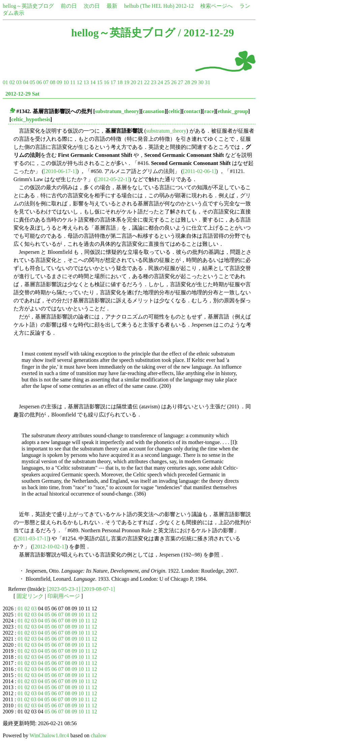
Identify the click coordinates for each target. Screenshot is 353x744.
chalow (98, 735)
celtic (174, 111)
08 (52, 82)
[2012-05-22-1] (112, 179)
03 (19, 82)
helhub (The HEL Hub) (149, 6)
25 (167, 82)
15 (99, 82)
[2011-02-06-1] (199, 171)
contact (192, 111)
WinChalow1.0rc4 (49, 735)
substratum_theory (117, 111)
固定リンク (30, 596)
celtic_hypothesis (30, 119)
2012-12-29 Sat (22, 94)
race (209, 111)
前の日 (69, 6)
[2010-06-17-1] (60, 171)
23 (153, 82)
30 (200, 82)
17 (113, 82)
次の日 (92, 6)
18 (119, 82)
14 (92, 82)
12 (79, 82)
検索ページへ (216, 6)
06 (39, 82)
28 (187, 82)
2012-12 (185, 6)
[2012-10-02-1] (49, 546)
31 (207, 82)
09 (59, 82)
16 (106, 82)
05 (32, 82)
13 (86, 82)
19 (126, 82)
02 (12, 82)
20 (133, 82)
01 (5, 82)
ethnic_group (232, 111)
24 (160, 82)
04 (25, 82)
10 (66, 82)
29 (194, 82)
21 (140, 82)
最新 (112, 6)
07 (46, 82)
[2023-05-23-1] (64, 589)
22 (146, 82)
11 (72, 82)
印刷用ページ (64, 596)
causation (154, 111)
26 (173, 82)
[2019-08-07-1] (98, 589)
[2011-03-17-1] (31, 538)
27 (180, 82)
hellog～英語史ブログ (28, 6)
